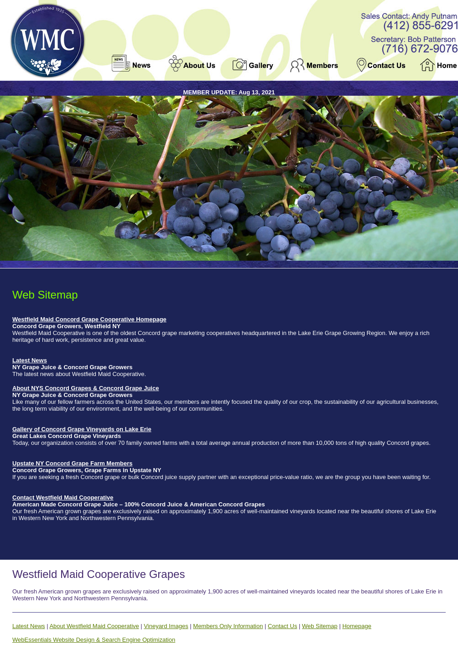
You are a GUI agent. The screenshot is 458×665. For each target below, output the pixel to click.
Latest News (29, 360)
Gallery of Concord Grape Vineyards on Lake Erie (81, 429)
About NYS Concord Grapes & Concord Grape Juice (85, 388)
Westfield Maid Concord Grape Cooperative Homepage (89, 319)
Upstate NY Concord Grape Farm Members (72, 463)
